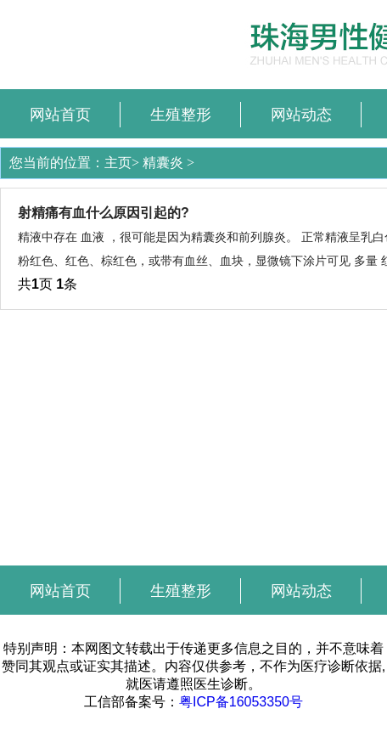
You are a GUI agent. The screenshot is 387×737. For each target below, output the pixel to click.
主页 (118, 162)
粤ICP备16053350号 (241, 702)
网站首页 (60, 114)
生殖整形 (180, 114)
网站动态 (301, 114)
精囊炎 (163, 162)
